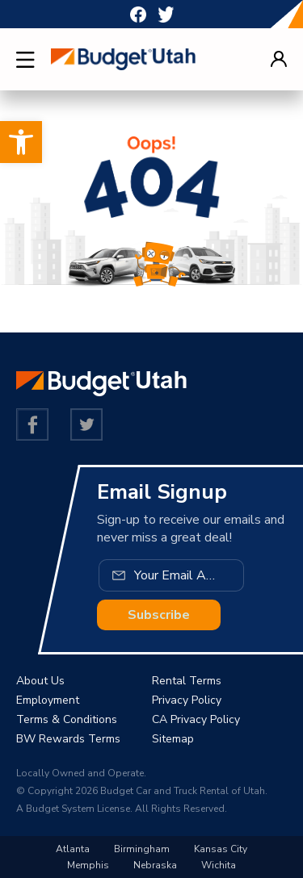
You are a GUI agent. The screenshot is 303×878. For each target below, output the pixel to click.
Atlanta (73, 848)
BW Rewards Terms (68, 738)
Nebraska (155, 865)
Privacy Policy (186, 700)
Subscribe (159, 615)
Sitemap (173, 738)
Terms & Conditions (66, 719)
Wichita (218, 865)
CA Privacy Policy (196, 719)
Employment (47, 700)
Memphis (88, 865)
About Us (40, 680)
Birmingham (142, 848)
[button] (21, 142)
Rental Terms (186, 680)
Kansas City (220, 848)
